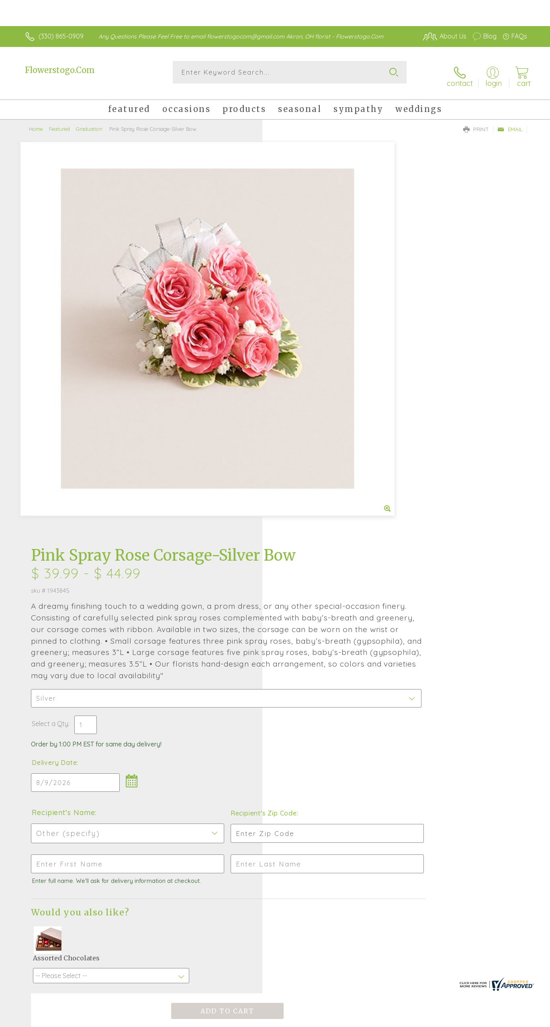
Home (36, 122)
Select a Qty (294, 373)
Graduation (89, 122)
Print (476, 122)
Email (510, 122)
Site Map (505, 1019)
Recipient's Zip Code (434, 462)
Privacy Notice (465, 1019)
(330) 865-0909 (61, 36)
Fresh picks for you (221, 756)
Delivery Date (298, 412)
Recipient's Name (307, 461)
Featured (59, 122)
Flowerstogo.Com (60, 70)
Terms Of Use (417, 1019)
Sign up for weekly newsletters (352, 754)
